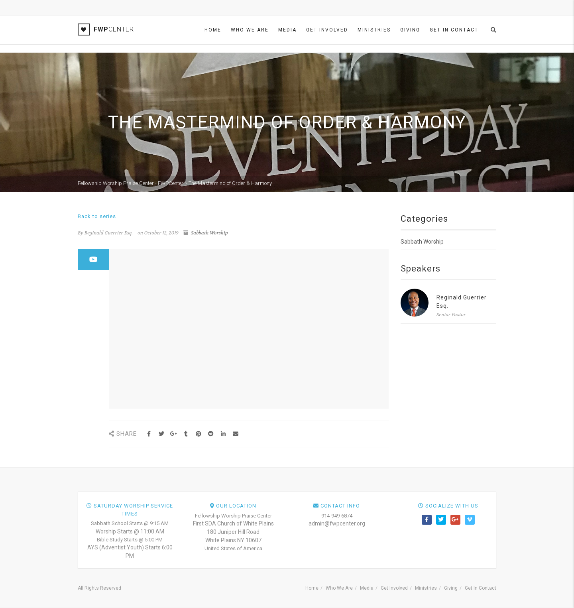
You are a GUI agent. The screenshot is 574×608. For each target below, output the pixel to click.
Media (287, 30)
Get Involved (327, 30)
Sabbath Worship (209, 233)
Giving (410, 30)
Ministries (374, 30)
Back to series (97, 216)
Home (212, 30)
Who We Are (250, 30)
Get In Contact (454, 30)
